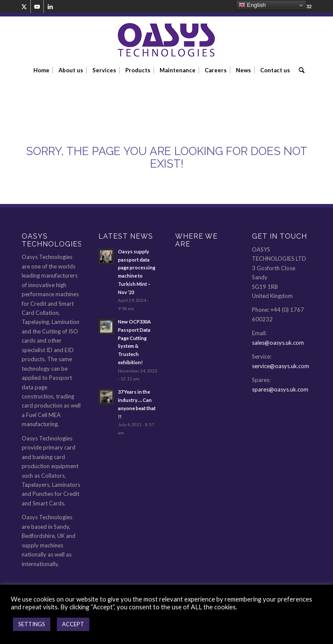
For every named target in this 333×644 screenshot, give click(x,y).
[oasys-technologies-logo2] (166, 40)
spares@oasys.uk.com (280, 389)
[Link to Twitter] (24, 6)
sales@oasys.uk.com (278, 342)
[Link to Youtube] (37, 6)
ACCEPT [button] (73, 624)
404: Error (54, 98)
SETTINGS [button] (31, 624)
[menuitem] (41, 70)
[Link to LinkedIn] (50, 6)
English (252, 5)
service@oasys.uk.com (280, 365)
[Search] (299, 70)
